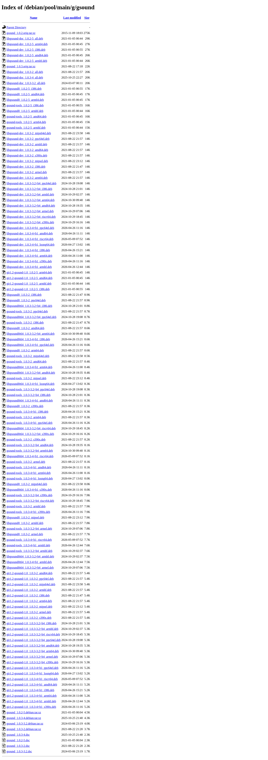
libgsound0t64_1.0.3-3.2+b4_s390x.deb (30, 434)
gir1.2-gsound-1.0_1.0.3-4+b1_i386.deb (30, 690)
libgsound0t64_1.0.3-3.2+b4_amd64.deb (31, 372)
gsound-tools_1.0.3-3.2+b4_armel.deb (29, 528)
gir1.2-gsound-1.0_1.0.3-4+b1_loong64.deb (33, 673)
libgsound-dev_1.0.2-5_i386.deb (26, 49)
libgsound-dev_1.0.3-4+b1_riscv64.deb (30, 239)
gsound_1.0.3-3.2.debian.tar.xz (25, 723)
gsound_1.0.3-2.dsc (18, 745)
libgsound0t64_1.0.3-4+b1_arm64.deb (29, 367)
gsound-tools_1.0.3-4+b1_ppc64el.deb (29, 422)
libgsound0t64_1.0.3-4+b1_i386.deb (28, 339)
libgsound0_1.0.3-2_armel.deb (25, 534)
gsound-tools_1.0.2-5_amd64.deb (27, 116)
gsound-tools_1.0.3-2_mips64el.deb (28, 356)
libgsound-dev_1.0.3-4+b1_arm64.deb (29, 255)
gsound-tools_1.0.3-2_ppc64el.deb (27, 311)
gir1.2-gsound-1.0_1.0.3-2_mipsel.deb (29, 606)
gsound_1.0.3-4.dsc (18, 734)
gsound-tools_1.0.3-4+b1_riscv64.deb (29, 539)
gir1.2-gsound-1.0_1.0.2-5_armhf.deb (29, 283)
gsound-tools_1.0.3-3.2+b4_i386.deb (29, 395)
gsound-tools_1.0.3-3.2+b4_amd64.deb (30, 445)
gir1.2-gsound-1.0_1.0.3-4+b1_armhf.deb (31, 701)
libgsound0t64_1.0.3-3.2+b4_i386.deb (29, 305)
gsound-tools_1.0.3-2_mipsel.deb (26, 378)
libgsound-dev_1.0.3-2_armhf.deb (27, 144)
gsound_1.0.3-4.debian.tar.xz (24, 718)
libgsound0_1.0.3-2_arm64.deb (25, 350)
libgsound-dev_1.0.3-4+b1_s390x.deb (29, 261)
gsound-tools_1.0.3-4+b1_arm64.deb (29, 472)
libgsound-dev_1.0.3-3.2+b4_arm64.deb (31, 200)
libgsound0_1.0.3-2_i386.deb (24, 294)
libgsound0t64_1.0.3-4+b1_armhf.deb (29, 562)
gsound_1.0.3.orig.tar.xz (21, 66)
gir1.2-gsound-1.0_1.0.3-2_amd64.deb (29, 573)
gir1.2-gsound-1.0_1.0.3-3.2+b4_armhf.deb (32, 628)
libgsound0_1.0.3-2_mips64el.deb (27, 484)
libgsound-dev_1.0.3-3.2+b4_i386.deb (29, 188)
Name (33, 17)
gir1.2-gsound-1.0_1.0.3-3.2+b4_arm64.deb (33, 651)
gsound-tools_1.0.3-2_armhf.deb (26, 506)
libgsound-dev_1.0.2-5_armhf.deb (27, 60)
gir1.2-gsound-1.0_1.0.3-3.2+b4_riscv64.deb (33, 634)
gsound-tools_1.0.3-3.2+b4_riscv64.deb (30, 500)
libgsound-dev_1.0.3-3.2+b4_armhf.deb (30, 194)
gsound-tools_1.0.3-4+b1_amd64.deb (29, 467)
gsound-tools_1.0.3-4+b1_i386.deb (27, 411)
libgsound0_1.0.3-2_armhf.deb (25, 523)
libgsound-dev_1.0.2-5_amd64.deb (27, 55)
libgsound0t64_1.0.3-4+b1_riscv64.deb (30, 456)
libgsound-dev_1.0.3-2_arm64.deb (27, 177)
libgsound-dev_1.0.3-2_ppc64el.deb (28, 138)
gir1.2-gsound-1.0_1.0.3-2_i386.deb (28, 595)
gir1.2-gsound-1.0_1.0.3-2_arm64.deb (29, 601)
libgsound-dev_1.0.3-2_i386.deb (26, 166)
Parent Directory (16, 27)
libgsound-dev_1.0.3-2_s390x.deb (27, 155)
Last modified (72, 17)
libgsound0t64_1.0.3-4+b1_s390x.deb (29, 489)
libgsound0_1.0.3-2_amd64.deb (25, 328)
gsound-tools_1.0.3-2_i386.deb (25, 322)
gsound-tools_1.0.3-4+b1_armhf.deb (28, 545)
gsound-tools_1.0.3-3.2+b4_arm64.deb (30, 450)
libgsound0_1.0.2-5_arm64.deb (25, 99)
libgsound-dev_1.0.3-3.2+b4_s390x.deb (30, 222)
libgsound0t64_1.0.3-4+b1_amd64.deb (30, 400)
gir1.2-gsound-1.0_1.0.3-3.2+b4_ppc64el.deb (34, 640)
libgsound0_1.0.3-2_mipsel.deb (25, 517)
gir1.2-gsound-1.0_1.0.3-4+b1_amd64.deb (32, 684)
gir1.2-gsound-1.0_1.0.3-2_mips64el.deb (31, 584)
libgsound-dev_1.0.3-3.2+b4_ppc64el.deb (31, 183)
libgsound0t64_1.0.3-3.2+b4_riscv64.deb (31, 428)
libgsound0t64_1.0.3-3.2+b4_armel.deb (30, 567)
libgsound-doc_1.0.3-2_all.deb (25, 72)
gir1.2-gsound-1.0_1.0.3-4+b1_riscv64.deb (32, 679)
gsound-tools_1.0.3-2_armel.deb (26, 461)
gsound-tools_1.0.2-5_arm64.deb (26, 122)
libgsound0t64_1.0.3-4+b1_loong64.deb (30, 383)
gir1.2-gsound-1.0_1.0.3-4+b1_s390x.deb (31, 706)
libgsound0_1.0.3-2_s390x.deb (25, 406)
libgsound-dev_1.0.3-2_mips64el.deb (29, 133)
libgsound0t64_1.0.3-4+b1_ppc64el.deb (30, 344)
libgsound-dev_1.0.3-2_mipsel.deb (27, 161)
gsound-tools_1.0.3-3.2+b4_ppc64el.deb (31, 389)
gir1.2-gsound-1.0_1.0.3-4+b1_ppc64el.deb (32, 667)
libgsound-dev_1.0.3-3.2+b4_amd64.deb (31, 205)
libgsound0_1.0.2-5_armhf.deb (25, 110)
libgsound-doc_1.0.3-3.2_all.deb (26, 83)
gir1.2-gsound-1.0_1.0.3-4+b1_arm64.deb (32, 695)
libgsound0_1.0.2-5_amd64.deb (25, 94)
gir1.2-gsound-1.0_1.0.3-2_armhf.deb (29, 589)
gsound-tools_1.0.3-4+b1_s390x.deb (28, 511)
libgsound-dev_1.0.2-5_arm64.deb (27, 44)
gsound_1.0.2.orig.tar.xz (21, 33)
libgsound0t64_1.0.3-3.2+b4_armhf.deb (30, 556)
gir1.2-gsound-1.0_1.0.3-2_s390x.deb (29, 617)
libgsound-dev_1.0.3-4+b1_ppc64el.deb (30, 227)
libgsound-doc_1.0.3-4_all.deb (25, 77)
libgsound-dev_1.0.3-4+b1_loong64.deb (30, 244)
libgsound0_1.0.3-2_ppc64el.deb (26, 300)
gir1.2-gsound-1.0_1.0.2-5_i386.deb (28, 289)
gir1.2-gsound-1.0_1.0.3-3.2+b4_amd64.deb (33, 645)
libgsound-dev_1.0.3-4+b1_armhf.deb (29, 266)
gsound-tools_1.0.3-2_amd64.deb (27, 361)
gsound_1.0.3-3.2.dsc (19, 751)
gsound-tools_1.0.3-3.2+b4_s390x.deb (29, 495)
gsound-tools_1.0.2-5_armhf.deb (26, 127)
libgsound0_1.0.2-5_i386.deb (24, 88)
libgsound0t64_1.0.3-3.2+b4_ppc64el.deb (31, 317)
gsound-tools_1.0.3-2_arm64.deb (26, 417)
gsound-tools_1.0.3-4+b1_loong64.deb (30, 478)
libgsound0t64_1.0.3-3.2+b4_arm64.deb (31, 333)
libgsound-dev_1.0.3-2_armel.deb (27, 172)
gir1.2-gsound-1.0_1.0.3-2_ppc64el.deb (30, 578)
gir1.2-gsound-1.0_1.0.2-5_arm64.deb (29, 272)
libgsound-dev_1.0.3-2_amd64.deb (27, 149)
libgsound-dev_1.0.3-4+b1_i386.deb (28, 250)
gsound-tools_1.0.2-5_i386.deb (25, 105)
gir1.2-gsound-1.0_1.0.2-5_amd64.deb (29, 278)
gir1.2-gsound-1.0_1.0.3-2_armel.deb (29, 612)
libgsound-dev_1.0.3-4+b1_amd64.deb (30, 233)
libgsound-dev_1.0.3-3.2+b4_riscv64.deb (31, 216)
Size (87, 17)
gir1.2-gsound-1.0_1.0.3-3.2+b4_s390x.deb (32, 662)
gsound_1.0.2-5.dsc (18, 740)
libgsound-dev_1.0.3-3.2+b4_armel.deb (30, 211)
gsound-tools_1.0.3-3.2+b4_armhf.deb (29, 550)
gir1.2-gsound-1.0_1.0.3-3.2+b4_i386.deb (32, 623)
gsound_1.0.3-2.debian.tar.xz (24, 729)
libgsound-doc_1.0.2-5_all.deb (25, 38)
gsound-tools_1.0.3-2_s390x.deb (26, 439)
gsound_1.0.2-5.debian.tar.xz (24, 712)
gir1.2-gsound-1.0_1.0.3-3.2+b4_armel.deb (32, 656)
